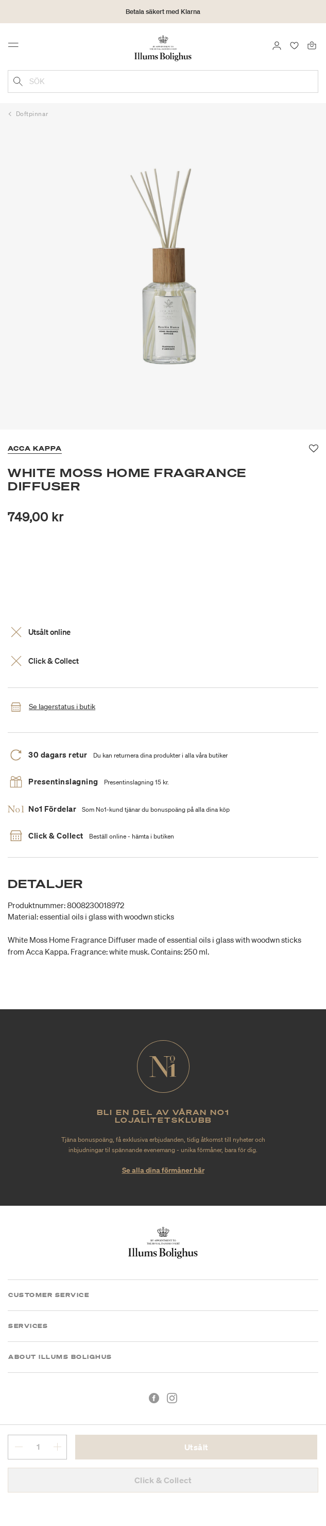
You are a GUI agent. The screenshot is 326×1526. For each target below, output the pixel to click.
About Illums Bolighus (60, 1357)
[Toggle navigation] (16, 47)
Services (28, 1326)
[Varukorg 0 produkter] (311, 45)
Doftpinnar (32, 113)
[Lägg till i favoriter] (313, 448)
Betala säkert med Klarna (163, 11)
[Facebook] (154, 1398)
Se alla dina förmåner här (163, 1170)
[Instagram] (172, 1398)
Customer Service (48, 1295)
